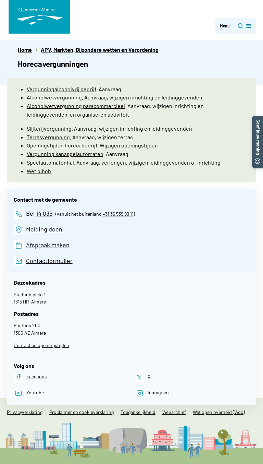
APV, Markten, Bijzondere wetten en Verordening (100, 49)
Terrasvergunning (48, 137)
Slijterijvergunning (49, 128)
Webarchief (174, 412)
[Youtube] (29, 393)
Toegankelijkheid (138, 412)
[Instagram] (152, 393)
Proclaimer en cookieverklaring (81, 412)
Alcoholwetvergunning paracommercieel (76, 106)
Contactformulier (49, 260)
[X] (142, 377)
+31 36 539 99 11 (118, 214)
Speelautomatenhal (50, 162)
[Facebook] (30, 377)
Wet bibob (39, 171)
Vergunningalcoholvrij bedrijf (61, 89)
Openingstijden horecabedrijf (62, 145)
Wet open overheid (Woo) (219, 412)
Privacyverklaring (24, 412)
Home (25, 49)
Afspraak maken (48, 245)
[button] (257, 119)
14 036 (44, 213)
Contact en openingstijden (41, 345)
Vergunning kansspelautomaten (65, 154)
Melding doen (44, 229)
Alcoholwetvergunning (54, 97)
